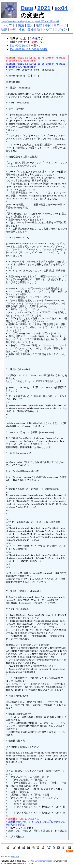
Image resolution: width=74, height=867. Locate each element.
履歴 (39, 25)
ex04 (61, 8)
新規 (4, 29)
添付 (48, 25)
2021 (44, 8)
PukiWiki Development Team (39, 861)
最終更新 (33, 29)
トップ (7, 25)
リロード (59, 25)
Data (27, 8)
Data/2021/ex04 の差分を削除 (29, 49)
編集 (21, 25)
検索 (22, 29)
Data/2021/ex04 (20, 45)
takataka (15, 857)
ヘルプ (47, 29)
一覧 (13, 29)
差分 (30, 25)
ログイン (60, 29)
